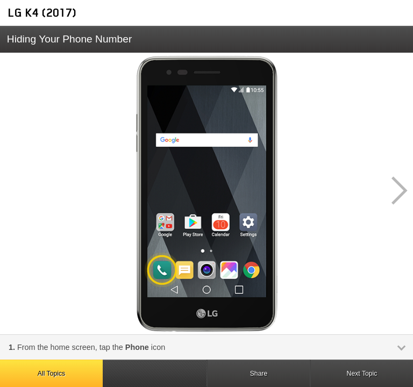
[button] (393, 190)
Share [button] (259, 373)
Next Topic (362, 373)
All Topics (51, 373)
